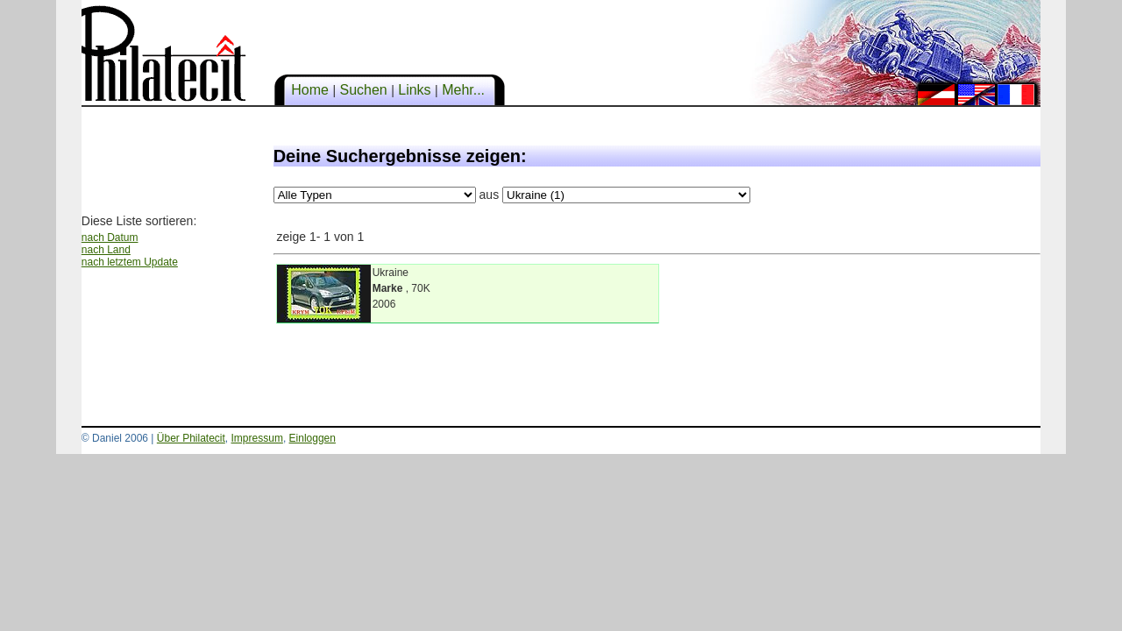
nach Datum (110, 237)
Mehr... (463, 89)
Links (414, 89)
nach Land (106, 250)
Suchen (363, 89)
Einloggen (312, 438)
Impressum (257, 438)
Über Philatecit (191, 438)
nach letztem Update (130, 262)
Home (310, 89)
